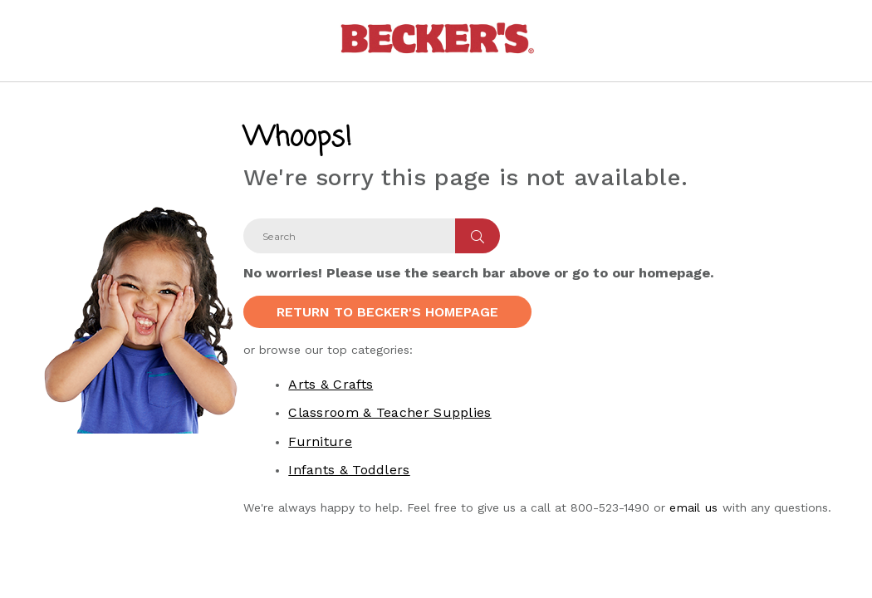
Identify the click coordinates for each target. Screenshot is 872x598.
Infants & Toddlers (348, 470)
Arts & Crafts (330, 384)
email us (693, 507)
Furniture (320, 441)
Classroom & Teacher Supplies (389, 412)
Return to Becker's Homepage (387, 312)
